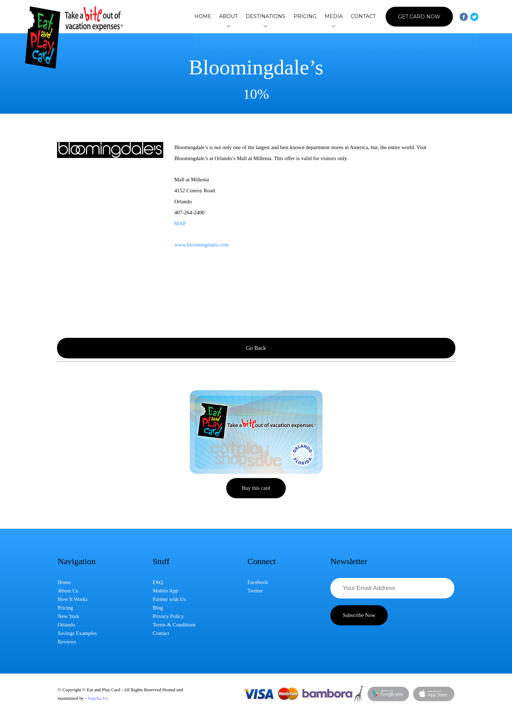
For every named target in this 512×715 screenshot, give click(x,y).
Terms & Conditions (174, 625)
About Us (68, 591)
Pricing (306, 16)
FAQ (158, 582)
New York (68, 616)
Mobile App (165, 591)
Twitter (255, 591)
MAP (180, 223)
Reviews (67, 642)
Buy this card (256, 488)
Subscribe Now (359, 615)
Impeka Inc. (99, 698)
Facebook (258, 582)
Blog (158, 608)
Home (207, 16)
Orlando (66, 625)
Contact (363, 16)
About (232, 16)
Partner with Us (169, 599)
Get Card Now (418, 16)
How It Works (72, 599)
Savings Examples (77, 633)
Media (334, 16)
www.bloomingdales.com (202, 245)
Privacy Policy (168, 616)
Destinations (268, 16)
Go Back (256, 348)
